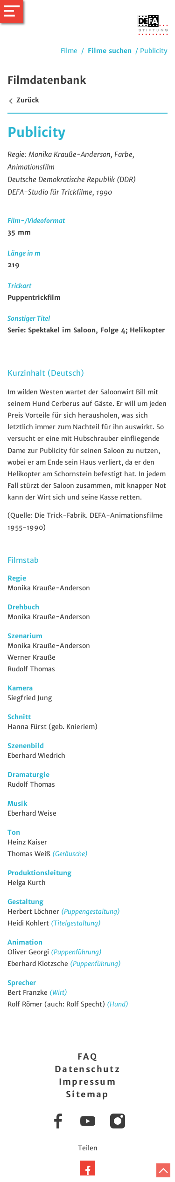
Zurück (23, 100)
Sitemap (87, 1094)
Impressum (88, 1081)
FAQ (87, 1056)
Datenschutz (87, 1069)
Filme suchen (110, 51)
